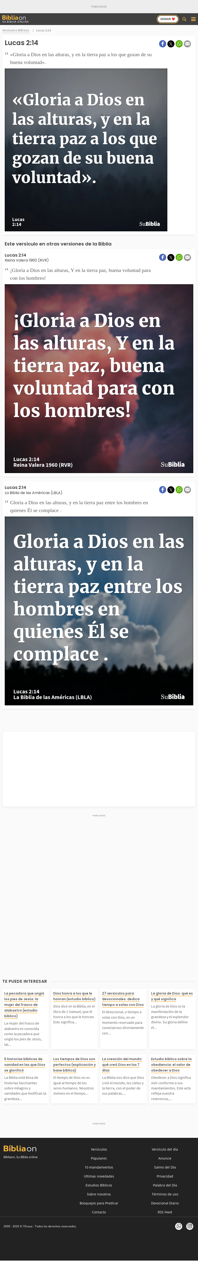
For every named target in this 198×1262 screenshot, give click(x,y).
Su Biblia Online (15, 19)
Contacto (99, 1212)
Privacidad (165, 1176)
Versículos (99, 1149)
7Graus (28, 1226)
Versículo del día (165, 1149)
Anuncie (164, 1158)
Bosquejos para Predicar (99, 1203)
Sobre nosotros (99, 1194)
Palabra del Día (165, 1185)
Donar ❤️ (168, 19)
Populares (99, 1158)
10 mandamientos (99, 1167)
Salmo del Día (165, 1167)
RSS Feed (165, 1212)
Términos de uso (165, 1194)
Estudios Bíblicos (99, 1185)
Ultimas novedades (99, 1176)
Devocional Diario (165, 1203)
